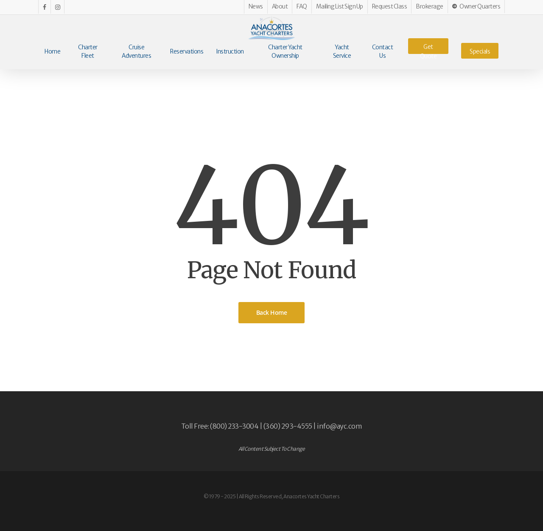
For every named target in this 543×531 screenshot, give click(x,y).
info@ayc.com (339, 426)
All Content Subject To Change (271, 449)
